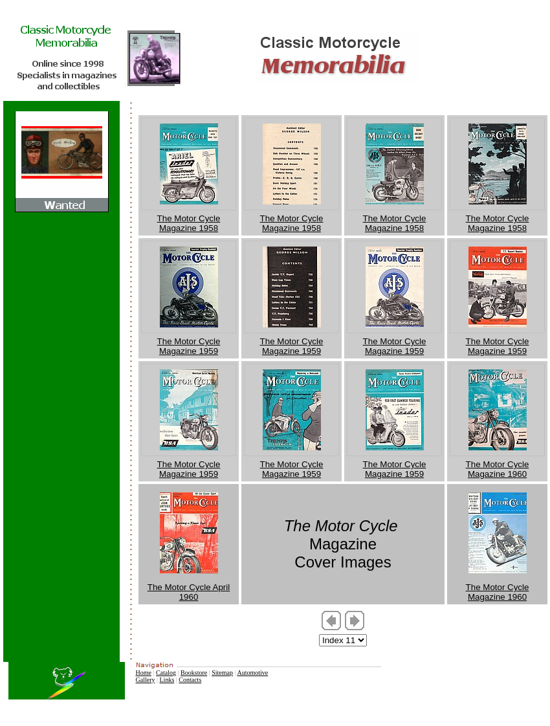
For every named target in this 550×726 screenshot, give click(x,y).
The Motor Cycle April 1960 (189, 592)
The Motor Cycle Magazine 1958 (189, 223)
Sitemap (222, 672)
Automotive (252, 672)
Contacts (190, 679)
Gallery (145, 679)
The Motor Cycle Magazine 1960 (497, 469)
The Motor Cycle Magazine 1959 (189, 346)
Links (167, 679)
